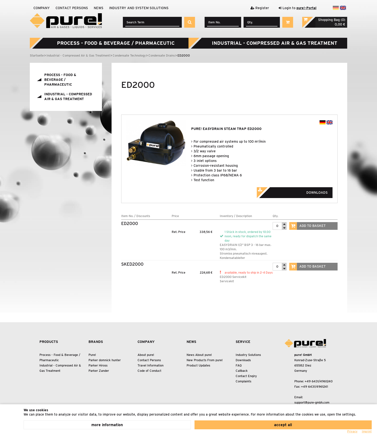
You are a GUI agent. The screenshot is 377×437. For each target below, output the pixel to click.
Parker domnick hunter (104, 360)
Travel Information (150, 365)
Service (243, 342)
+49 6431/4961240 (319, 381)
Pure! (92, 355)
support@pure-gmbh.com (311, 402)
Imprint (367, 431)
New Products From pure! (205, 360)
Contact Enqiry (246, 376)
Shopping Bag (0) (331, 20)
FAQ (239, 365)
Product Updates (198, 365)
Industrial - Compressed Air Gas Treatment (274, 43)
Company (41, 8)
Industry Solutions (248, 355)
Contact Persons (72, 8)
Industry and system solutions (139, 8)
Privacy (352, 431)
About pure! (146, 355)
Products (48, 342)
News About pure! (199, 355)
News (98, 8)
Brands (95, 342)
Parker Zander (98, 371)
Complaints (243, 381)
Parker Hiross (97, 365)
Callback (242, 371)
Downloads (299, 191)
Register (260, 8)
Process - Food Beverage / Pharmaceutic (116, 43)
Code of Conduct (149, 371)
